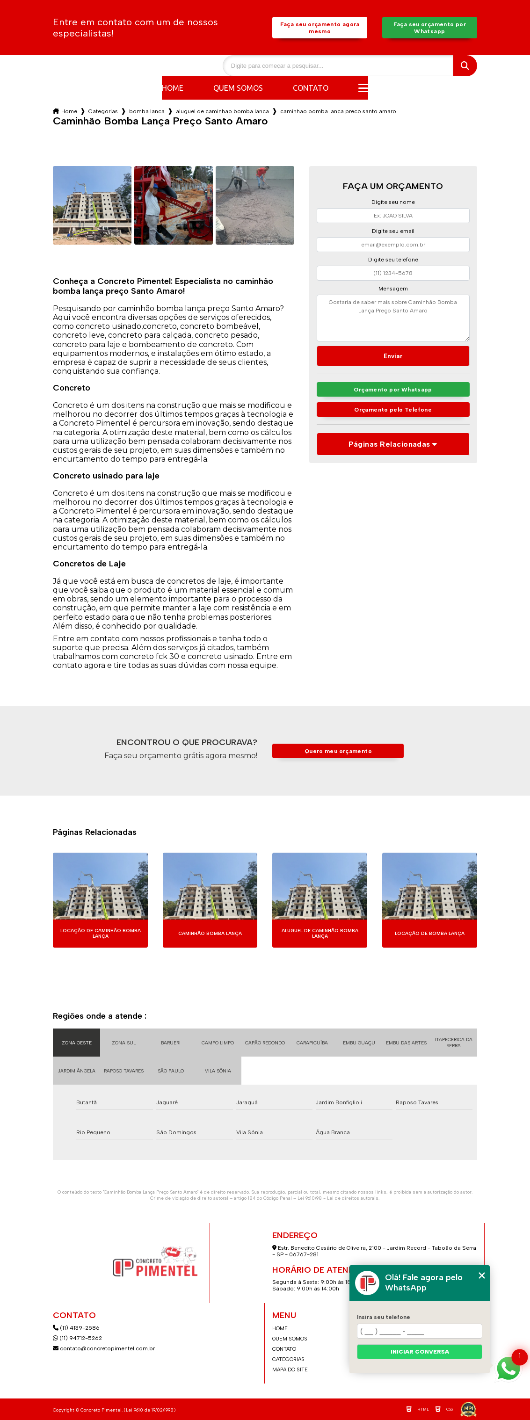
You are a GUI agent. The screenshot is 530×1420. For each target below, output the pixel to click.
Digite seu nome (393, 202)
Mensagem (393, 288)
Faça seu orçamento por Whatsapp (430, 28)
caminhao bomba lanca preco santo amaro (338, 111)
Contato (310, 88)
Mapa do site (290, 1370)
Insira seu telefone (383, 1317)
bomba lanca (147, 111)
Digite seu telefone (393, 259)
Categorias (103, 111)
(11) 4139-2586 (76, 1328)
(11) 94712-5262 (77, 1338)
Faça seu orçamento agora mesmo (320, 28)
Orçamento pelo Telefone (393, 410)
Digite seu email (393, 231)
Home (172, 88)
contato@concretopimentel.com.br (104, 1348)
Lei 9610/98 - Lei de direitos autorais (338, 1198)
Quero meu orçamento (338, 750)
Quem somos (238, 88)
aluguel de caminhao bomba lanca (222, 111)
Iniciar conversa (420, 1351)
